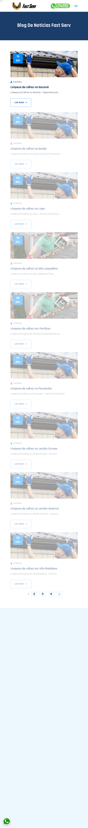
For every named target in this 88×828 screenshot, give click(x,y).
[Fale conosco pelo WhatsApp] (21, 821)
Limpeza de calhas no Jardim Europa (33, 449)
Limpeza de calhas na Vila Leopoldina (34, 269)
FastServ (17, 82)
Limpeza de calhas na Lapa (27, 209)
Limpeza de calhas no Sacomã (29, 87)
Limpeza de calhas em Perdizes (30, 329)
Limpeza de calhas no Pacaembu (31, 389)
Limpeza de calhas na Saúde (28, 149)
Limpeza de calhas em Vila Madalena (33, 569)
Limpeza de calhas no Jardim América (34, 509)
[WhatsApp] (60, 6)
